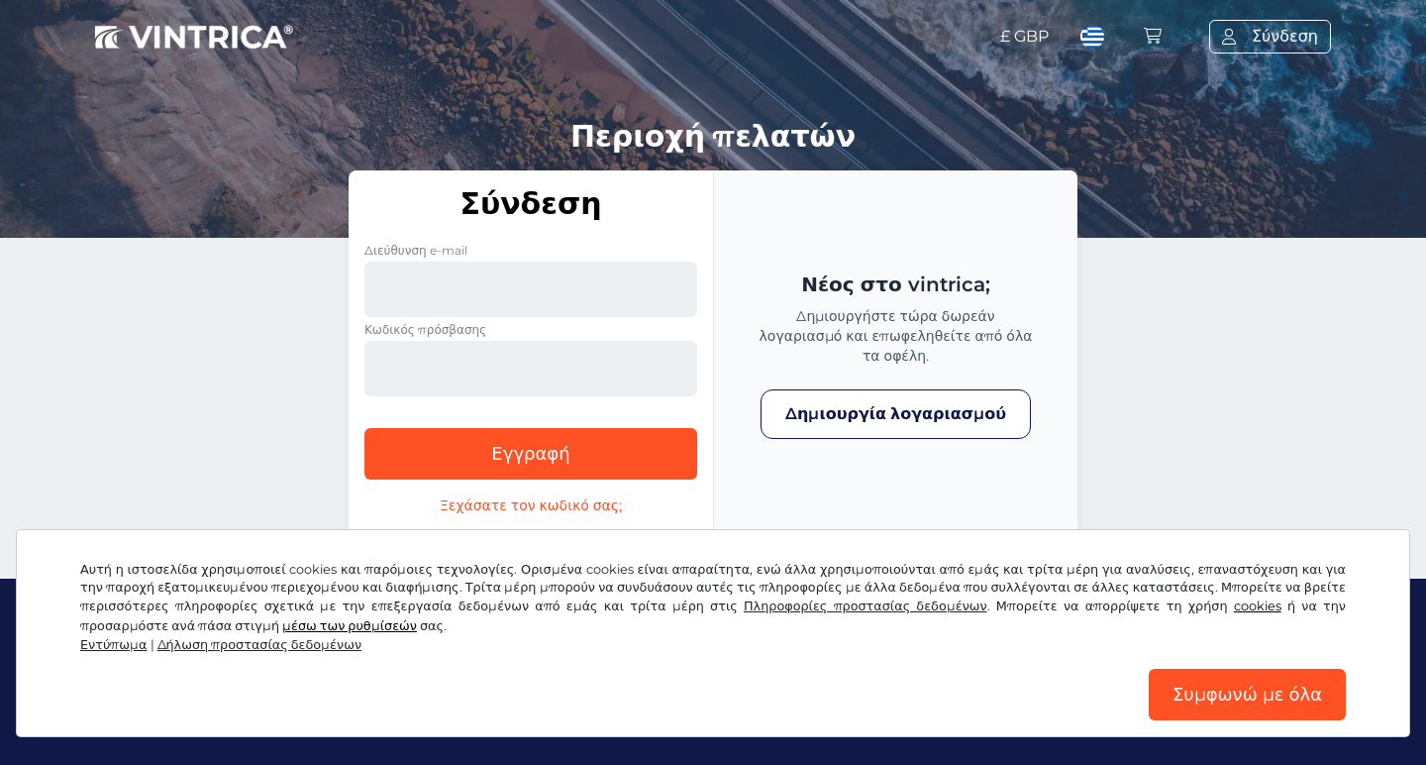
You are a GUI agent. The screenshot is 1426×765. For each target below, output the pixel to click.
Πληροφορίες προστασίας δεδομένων (865, 606)
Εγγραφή (530, 454)
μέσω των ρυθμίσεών (349, 625)
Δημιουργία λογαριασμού (895, 413)
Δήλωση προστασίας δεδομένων (259, 644)
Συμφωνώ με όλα (1247, 695)
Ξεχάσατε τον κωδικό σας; (531, 505)
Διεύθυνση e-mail (415, 250)
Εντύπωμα (114, 644)
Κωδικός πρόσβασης (425, 329)
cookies (1257, 606)
